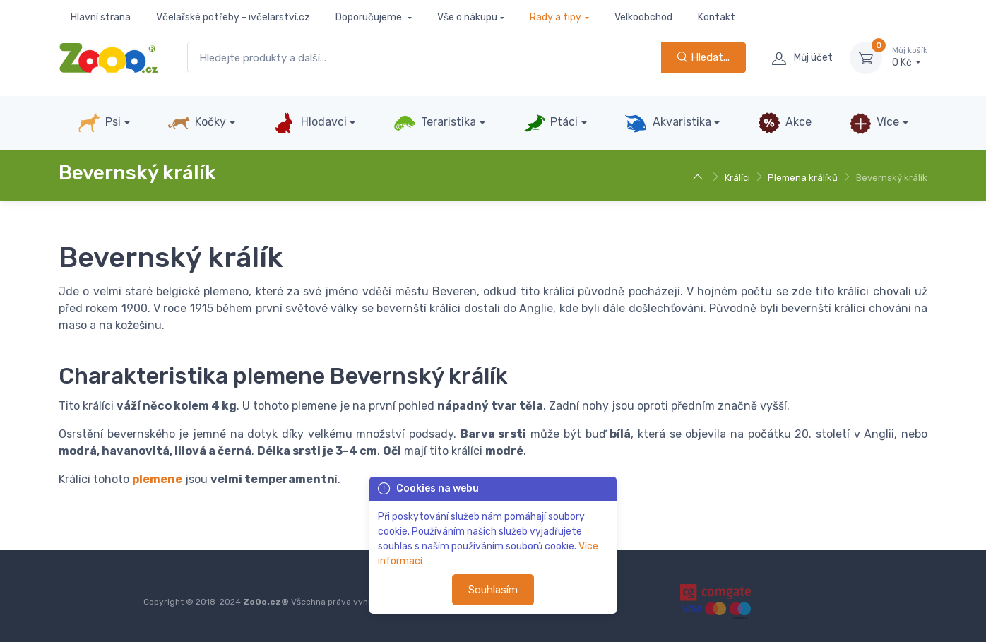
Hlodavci (309, 123)
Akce (785, 123)
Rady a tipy (555, 17)
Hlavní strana (101, 17)
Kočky (196, 123)
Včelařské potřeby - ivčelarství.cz (233, 17)
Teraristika (434, 123)
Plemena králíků (803, 177)
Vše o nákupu (467, 17)
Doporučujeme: (369, 17)
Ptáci (550, 123)
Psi (99, 123)
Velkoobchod (643, 17)
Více (874, 123)
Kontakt (716, 17)
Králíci (737, 177)
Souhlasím (493, 589)
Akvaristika (667, 123)
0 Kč (909, 57)
